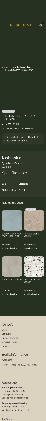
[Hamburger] (5, 25)
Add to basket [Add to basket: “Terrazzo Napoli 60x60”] (32, 294)
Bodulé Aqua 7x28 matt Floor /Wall (12, 235)
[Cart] (40, 25)
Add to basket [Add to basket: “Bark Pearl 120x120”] (10, 294)
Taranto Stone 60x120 (31, 235)
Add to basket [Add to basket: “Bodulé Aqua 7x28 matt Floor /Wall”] (10, 248)
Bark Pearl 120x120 (12, 280)
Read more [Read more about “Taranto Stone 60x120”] (30, 248)
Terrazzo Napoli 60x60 (32, 281)
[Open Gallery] (5, 79)
